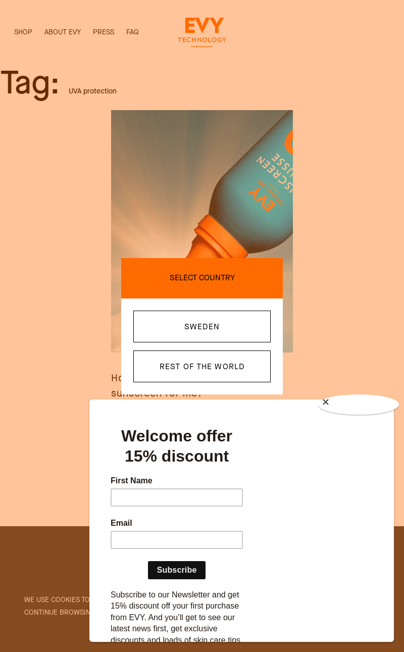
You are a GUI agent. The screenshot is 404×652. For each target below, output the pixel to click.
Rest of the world (202, 366)
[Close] (358, 404)
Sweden (202, 326)
